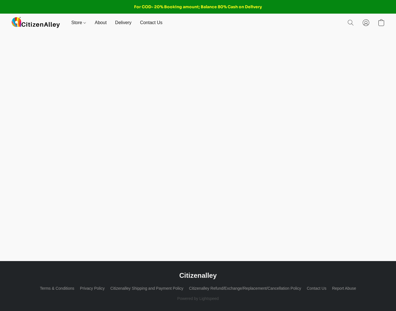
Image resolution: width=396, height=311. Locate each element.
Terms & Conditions (57, 288)
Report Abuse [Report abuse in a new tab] (344, 288)
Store (78, 22)
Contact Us (151, 22)
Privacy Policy (92, 288)
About (101, 22)
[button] (35, 23)
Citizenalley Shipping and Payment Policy (146, 288)
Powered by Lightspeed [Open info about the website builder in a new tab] (198, 298)
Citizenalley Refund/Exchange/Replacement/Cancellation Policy (245, 288)
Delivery (123, 22)
